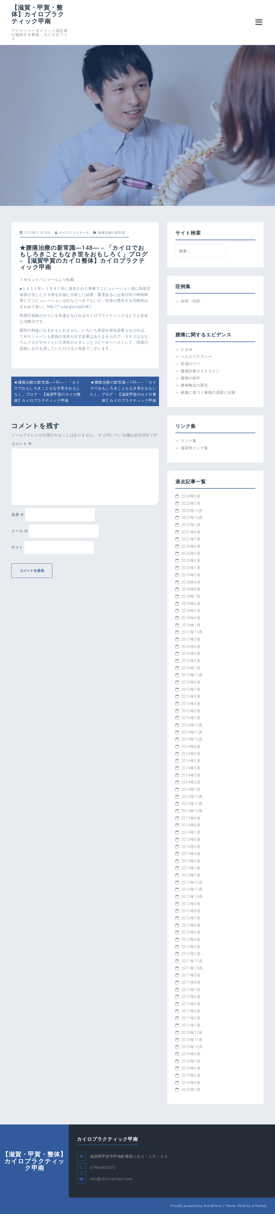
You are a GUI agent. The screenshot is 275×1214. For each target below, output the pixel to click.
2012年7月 (191, 918)
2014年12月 (192, 725)
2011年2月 (191, 1018)
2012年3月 (191, 947)
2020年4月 (191, 560)
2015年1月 (191, 718)
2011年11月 (192, 961)
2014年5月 (191, 761)
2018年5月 (191, 610)
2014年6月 (191, 754)
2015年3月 (191, 703)
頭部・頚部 (190, 301)
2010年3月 (191, 1083)
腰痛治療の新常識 (111, 233)
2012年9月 (191, 904)
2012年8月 (191, 911)
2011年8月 (191, 982)
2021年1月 (191, 539)
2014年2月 (191, 782)
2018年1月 (191, 625)
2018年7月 (191, 596)
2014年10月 (192, 739)
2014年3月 (191, 775)
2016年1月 (191, 668)
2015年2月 (191, 711)
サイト (17, 547)
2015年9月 (191, 682)
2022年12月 (192, 510)
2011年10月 (192, 968)
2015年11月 (192, 675)
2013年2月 (191, 868)
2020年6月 (191, 546)
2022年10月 (192, 517)
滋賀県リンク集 (194, 448)
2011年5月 (191, 1004)
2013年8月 (191, 825)
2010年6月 (191, 1068)
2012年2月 (191, 954)
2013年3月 (191, 861)
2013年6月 (191, 839)
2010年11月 (192, 1040)
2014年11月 (192, 732)
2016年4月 (191, 661)
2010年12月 (192, 1032)
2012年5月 (191, 932)
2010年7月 (191, 1061)
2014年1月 (191, 789)
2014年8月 (191, 746)
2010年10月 (192, 1047)
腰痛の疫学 (190, 378)
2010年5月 (191, 1075)
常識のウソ (190, 364)
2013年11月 (192, 803)
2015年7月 (191, 689)
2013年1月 (191, 875)
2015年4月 (191, 696)
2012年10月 (192, 896)
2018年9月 (191, 582)
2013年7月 (191, 832)
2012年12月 (192, 882)
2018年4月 (191, 618)
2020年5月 (191, 553)
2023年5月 (191, 503)
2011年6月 (191, 996)
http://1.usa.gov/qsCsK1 (69, 307)
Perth (241, 1206)
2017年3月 (191, 639)
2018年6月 (191, 604)
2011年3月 (191, 1011)
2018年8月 (191, 589)
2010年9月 (191, 1054)
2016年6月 (191, 646)
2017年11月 (192, 632)
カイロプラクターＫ (74, 233)
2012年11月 (192, 889)
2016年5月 (191, 653)
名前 (17, 515)
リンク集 (188, 441)
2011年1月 (191, 1025)
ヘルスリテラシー (196, 356)
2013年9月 (191, 818)
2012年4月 (191, 939)
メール (19, 531)
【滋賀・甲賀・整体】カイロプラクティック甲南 (37, 14)
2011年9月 (191, 975)
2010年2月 (191, 1089)
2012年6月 (191, 925)
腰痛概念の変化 (194, 385)
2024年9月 (191, 496)
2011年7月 (191, 989)
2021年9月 (191, 532)
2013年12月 (192, 797)
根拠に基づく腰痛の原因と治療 (208, 392)
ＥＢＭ (187, 349)
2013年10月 (192, 811)
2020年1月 (191, 568)
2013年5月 (191, 846)
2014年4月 (191, 768)
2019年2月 (191, 575)
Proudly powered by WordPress (196, 1206)
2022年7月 (191, 525)
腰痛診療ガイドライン (200, 371)
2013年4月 (191, 854)
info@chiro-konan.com (111, 1179)
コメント (21, 443)
